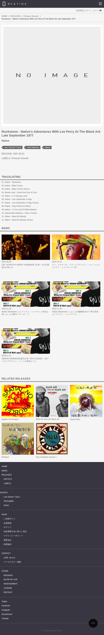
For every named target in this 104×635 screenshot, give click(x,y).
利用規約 (7, 544)
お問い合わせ (9, 558)
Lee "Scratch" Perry (12, 147)
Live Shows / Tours (12, 497)
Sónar (6, 505)
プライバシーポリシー (13, 536)
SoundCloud (7, 614)
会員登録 (80, 10)
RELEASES (15, 16)
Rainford (5, 457)
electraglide (9, 501)
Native (47, 147)
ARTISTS (8, 479)
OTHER (5, 571)
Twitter (4, 601)
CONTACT (6, 553)
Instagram (6, 610)
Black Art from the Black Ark (47, 419)
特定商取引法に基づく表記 (15, 531)
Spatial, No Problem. (10, 419)
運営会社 (7, 540)
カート (96, 10)
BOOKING (8, 575)
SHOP (4, 514)
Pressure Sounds (30, 16)
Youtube (5, 618)
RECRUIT (8, 592)
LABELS (7, 483)
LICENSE (8, 588)
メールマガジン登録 (12, 562)
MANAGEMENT (11, 584)
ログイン (88, 10)
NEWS (4, 471)
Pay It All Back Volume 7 (46, 457)
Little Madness (33, 147)
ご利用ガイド (9, 519)
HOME (4, 16)
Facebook (6, 606)
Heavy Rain (75, 419)
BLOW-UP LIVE (10, 579)
